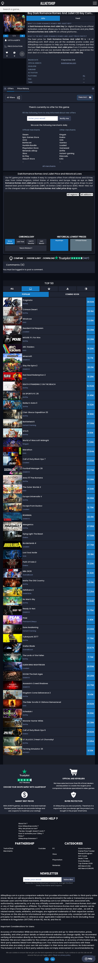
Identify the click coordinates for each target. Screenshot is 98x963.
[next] (22, 36)
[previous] (5, 36)
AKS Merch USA (84, 866)
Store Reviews (84, 861)
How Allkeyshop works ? (28, 826)
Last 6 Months (31, 242)
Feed (78, 18)
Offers (9, 88)
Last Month (41, 242)
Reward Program (85, 853)
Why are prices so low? (28, 828)
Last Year (20, 241)
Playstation (57, 860)
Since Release (10, 242)
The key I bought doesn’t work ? (31, 831)
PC (53, 848)
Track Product (25, 248)
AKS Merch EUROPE (86, 868)
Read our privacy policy (61, 955)
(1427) (72, 258)
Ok (47, 959)
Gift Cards (82, 856)
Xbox (54, 854)
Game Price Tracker (86, 851)
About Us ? (22, 823)
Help (88, 958)
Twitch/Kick (8, 848)
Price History (21, 88)
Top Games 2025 (85, 863)
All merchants (49, 166)
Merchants (8, 851)
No (53, 959)
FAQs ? (21, 836)
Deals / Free (83, 858)
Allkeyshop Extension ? (27, 838)
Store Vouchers (84, 848)
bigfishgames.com (68, 63)
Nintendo (56, 865)
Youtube (42, 848)
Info (43, 18)
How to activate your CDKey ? (31, 833)
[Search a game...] (49, 9)
